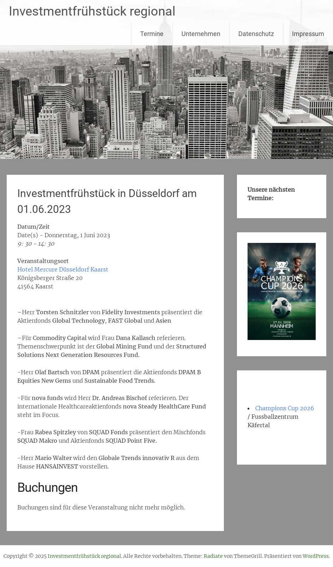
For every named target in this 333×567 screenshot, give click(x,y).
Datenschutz (256, 33)
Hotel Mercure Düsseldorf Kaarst (62, 269)
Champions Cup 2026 (284, 408)
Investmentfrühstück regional (92, 11)
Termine (151, 33)
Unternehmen (201, 33)
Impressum (308, 33)
